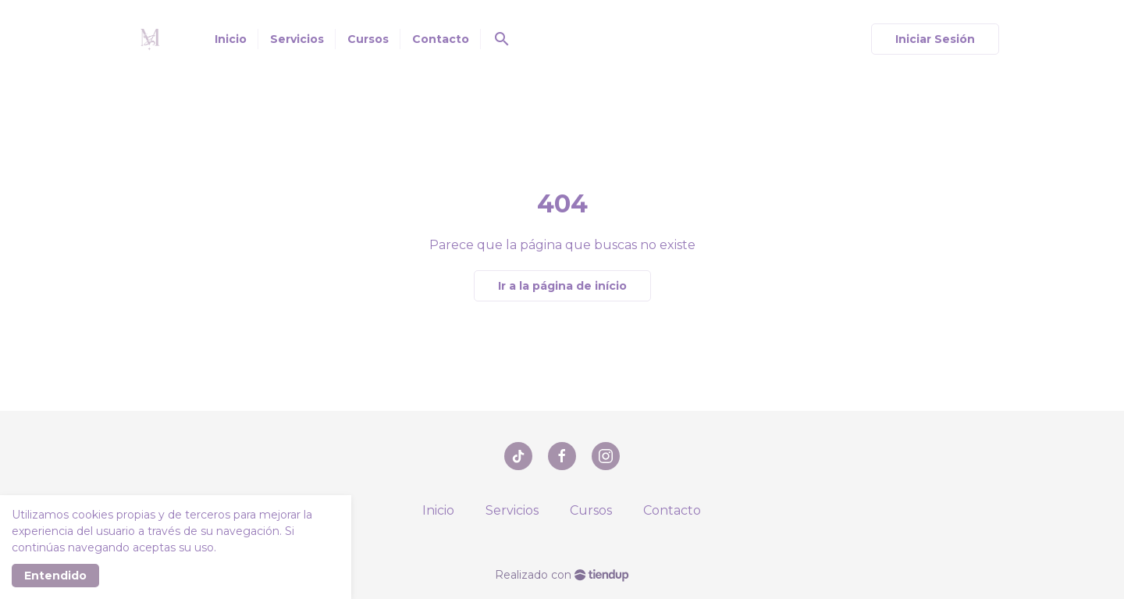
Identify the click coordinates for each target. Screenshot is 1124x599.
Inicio (438, 510)
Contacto (672, 510)
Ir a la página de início (562, 286)
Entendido (55, 576)
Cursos (591, 510)
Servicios (512, 510)
